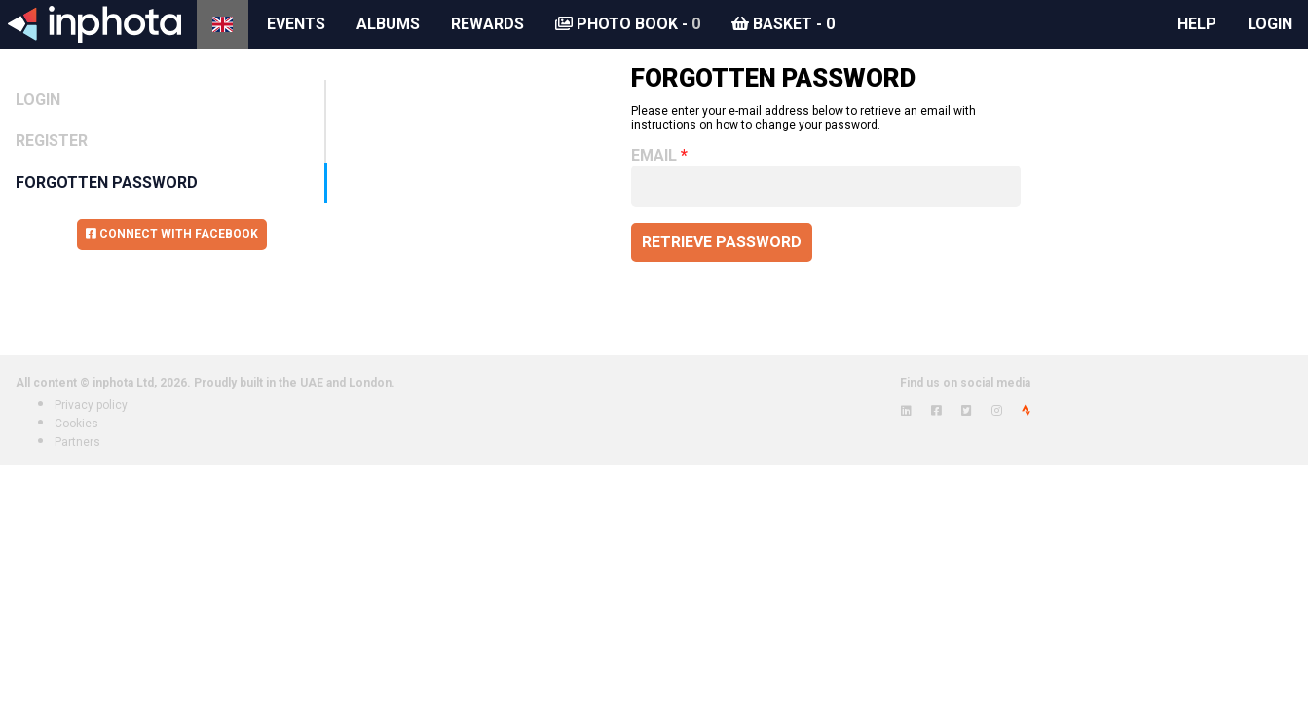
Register (52, 140)
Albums (388, 24)
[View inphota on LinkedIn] (906, 411)
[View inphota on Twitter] (966, 411)
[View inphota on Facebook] (936, 411)
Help (1196, 24)
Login (1270, 24)
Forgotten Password (107, 182)
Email (654, 156)
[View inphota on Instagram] (996, 411)
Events (296, 24)
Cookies (76, 423)
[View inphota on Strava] (1026, 411)
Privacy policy (91, 405)
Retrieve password (722, 242)
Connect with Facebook (172, 233)
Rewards (487, 24)
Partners (77, 442)
